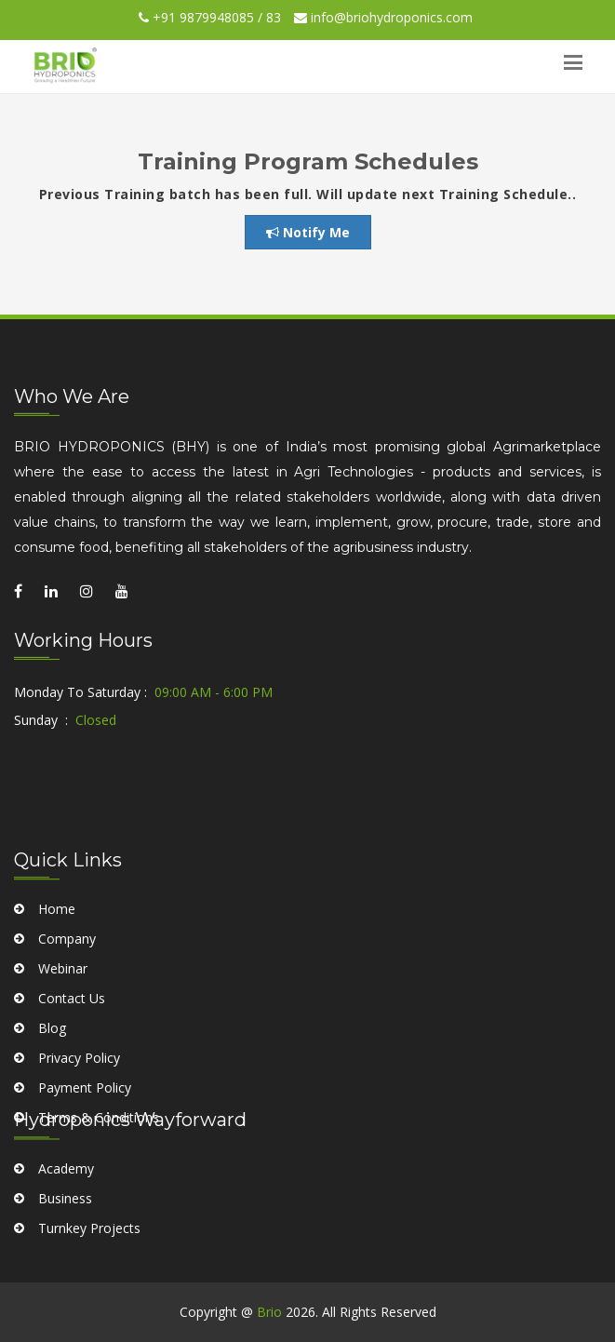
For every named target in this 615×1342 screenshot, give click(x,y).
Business (65, 1230)
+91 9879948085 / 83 (210, 17)
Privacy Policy (79, 1125)
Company (67, 1005)
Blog (52, 1095)
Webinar (62, 1035)
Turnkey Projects (89, 1259)
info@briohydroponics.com (383, 17)
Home (56, 976)
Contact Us (71, 1065)
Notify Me (308, 232)
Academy (66, 1200)
